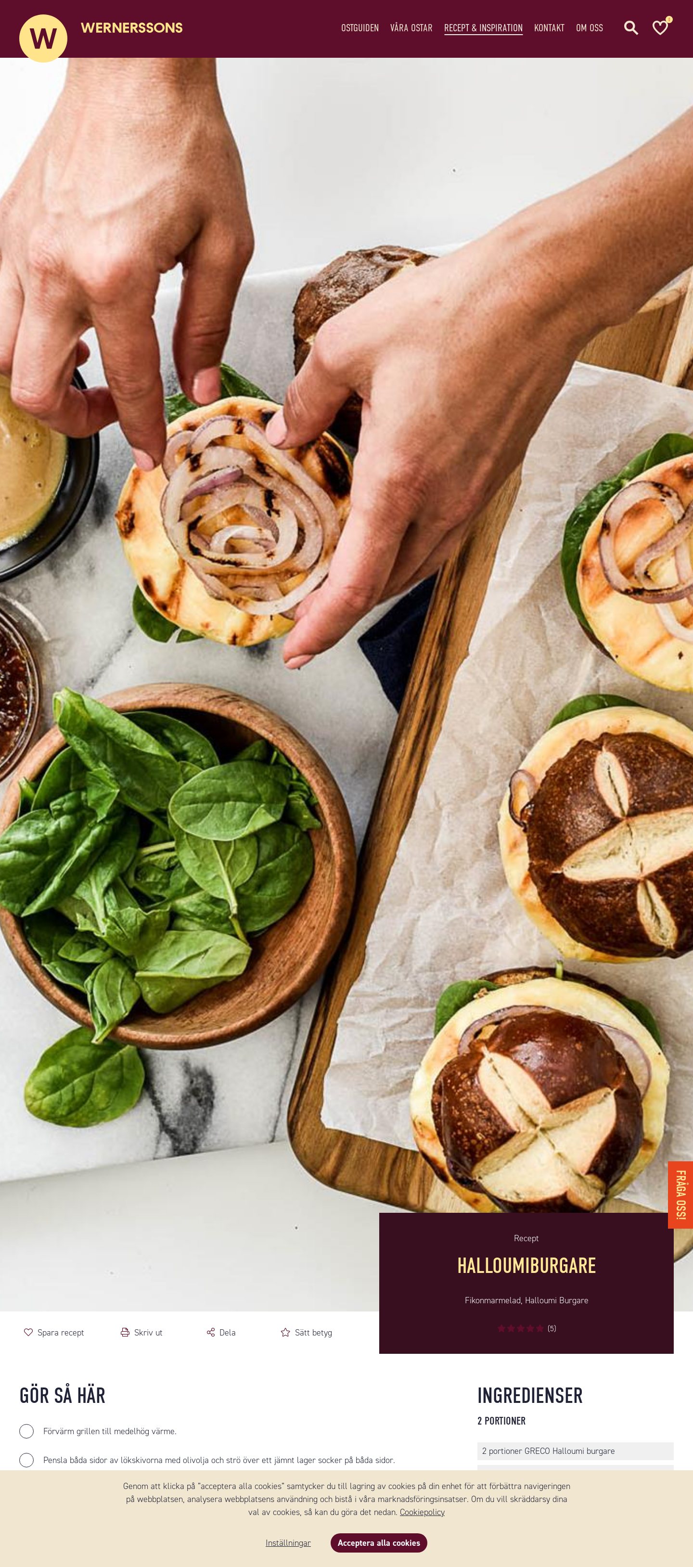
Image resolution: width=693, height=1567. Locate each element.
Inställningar (288, 1543)
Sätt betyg (313, 1332)
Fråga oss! (680, 1195)
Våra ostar (411, 26)
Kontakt (549, 26)
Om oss (589, 26)
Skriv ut (148, 1332)
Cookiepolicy (422, 1512)
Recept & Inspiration (483, 26)
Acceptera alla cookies (379, 1543)
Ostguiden (360, 26)
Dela (227, 1332)
